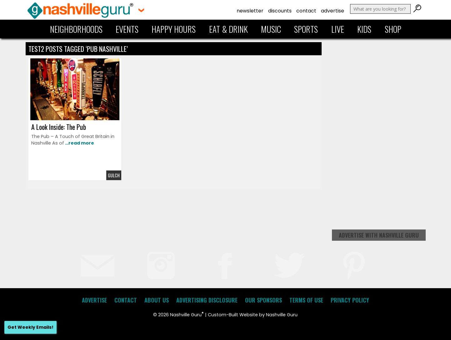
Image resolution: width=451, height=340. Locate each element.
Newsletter (250, 10)
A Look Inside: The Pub (58, 127)
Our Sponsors (263, 300)
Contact (306, 10)
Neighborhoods (76, 29)
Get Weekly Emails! (30, 327)
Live (337, 29)
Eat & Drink (228, 29)
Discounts (280, 10)
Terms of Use (306, 300)
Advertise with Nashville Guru (379, 235)
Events (127, 29)
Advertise (332, 10)
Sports (306, 29)
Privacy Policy (350, 300)
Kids (364, 29)
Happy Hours (174, 29)
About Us (156, 300)
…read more (79, 143)
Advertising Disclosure (207, 300)
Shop (393, 29)
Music (271, 29)
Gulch (114, 175)
